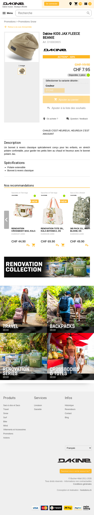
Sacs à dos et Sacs (11, 405)
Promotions (10, 21)
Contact (68, 413)
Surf (5, 417)
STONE (50, 90)
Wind (5, 426)
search (88, 13)
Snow (5, 413)
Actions (6, 438)
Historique (69, 405)
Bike (5, 421)
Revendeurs (70, 409)
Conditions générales (82, 484)
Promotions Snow (27, 21)
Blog (67, 417)
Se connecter (51, 4)
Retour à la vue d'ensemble (18, 26)
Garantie (38, 409)
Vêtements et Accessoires (14, 429)
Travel (6, 409)
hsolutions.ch (86, 490)
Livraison (38, 405)
